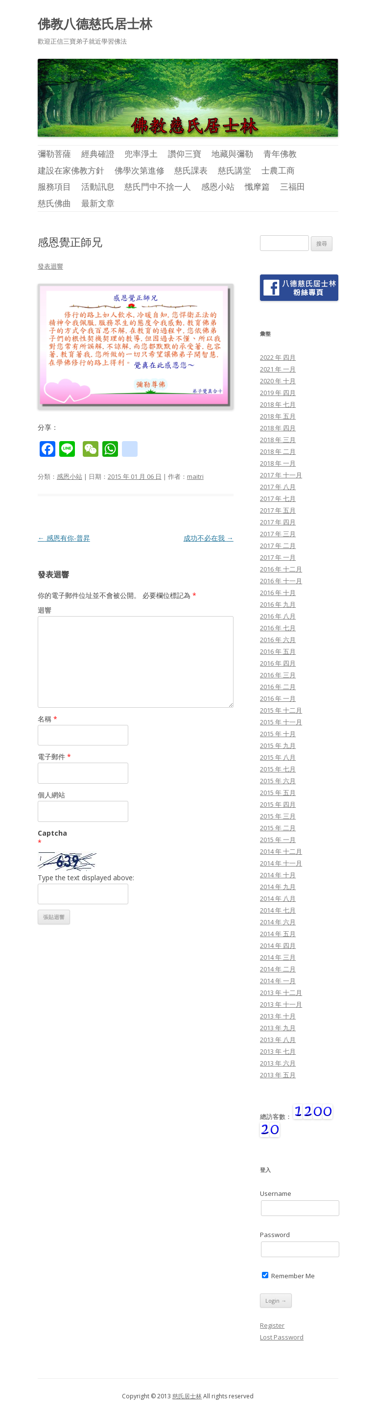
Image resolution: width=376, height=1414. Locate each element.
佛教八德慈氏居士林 (95, 23)
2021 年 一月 (278, 369)
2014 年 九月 (278, 886)
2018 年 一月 (278, 463)
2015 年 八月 (278, 757)
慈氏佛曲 (54, 203)
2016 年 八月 (278, 616)
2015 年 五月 (278, 792)
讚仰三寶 (184, 153)
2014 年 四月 (278, 945)
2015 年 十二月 (281, 710)
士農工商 (278, 170)
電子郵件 (54, 756)
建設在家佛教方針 (71, 170)
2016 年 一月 (278, 698)
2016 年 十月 (278, 592)
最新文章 (98, 203)
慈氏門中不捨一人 (157, 186)
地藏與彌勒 (232, 153)
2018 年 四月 (278, 427)
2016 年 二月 (278, 686)
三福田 (292, 186)
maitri (195, 476)
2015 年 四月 (278, 804)
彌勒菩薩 (54, 153)
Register (272, 1325)
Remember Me (288, 1275)
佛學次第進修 (139, 170)
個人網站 (51, 794)
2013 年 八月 (278, 1039)
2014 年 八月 (278, 898)
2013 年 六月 (278, 1063)
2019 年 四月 (278, 392)
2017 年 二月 (278, 545)
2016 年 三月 (278, 674)
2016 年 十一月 (281, 580)
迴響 (44, 610)
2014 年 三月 (278, 957)
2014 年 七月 (278, 910)
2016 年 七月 (278, 627)
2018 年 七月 (278, 404)
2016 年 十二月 (281, 569)
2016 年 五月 (278, 651)
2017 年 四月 (278, 522)
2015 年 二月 (278, 827)
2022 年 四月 (278, 357)
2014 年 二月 (278, 969)
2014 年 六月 (278, 922)
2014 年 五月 (278, 933)
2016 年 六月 (278, 639)
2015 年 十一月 (281, 722)
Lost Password (282, 1337)
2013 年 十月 (278, 1016)
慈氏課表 (191, 170)
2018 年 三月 (278, 439)
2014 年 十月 (278, 874)
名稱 (47, 718)
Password (275, 1234)
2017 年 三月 (278, 533)
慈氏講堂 (234, 170)
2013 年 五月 (278, 1074)
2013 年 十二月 (281, 992)
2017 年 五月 (278, 510)
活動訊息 (98, 186)
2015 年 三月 (278, 816)
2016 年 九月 (278, 604)
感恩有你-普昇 (64, 538)
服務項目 (54, 186)
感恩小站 (218, 186)
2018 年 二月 (278, 451)
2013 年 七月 (278, 1051)
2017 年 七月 (278, 498)
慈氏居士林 (187, 1396)
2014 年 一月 (278, 980)
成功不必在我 (209, 538)
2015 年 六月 (278, 780)
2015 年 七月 (278, 769)
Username (275, 1193)
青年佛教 (280, 153)
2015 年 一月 (278, 839)
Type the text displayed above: (86, 877)
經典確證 (98, 153)
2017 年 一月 (278, 557)
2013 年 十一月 (281, 1004)
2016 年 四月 (278, 663)
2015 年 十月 (278, 733)
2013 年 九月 (278, 1027)
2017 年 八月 (278, 486)
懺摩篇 (257, 186)
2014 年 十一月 (281, 863)
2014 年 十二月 (281, 851)
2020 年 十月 (278, 380)
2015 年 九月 (278, 745)
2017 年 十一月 (281, 475)
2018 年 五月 (278, 416)
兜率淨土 (141, 153)
